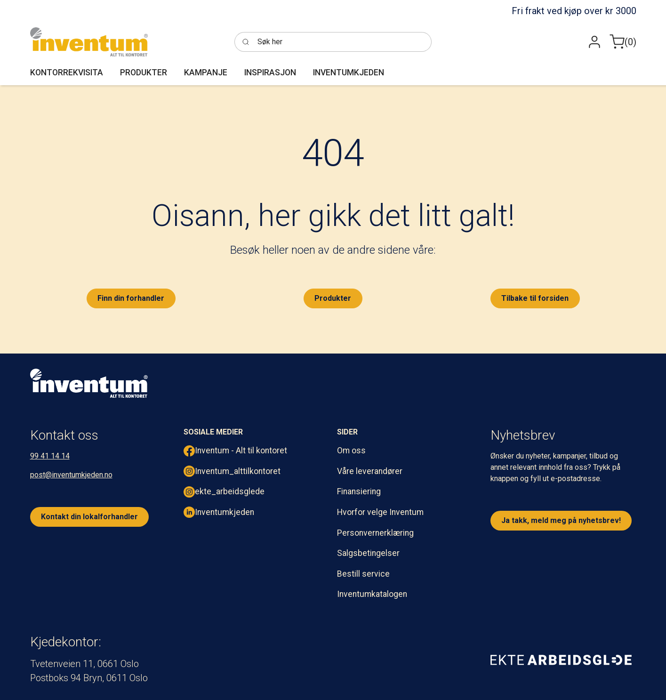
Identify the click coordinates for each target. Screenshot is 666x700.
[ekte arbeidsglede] (561, 659)
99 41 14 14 (50, 455)
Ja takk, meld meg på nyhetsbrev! (561, 520)
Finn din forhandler (130, 298)
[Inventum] (89, 41)
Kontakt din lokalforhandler (89, 516)
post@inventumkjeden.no (71, 474)
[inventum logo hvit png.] (89, 383)
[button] (594, 42)
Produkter (332, 298)
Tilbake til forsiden (535, 298)
